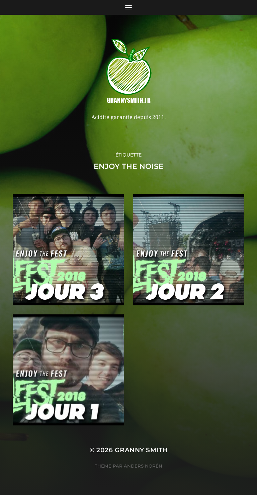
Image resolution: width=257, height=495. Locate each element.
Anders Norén (143, 466)
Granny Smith (141, 450)
